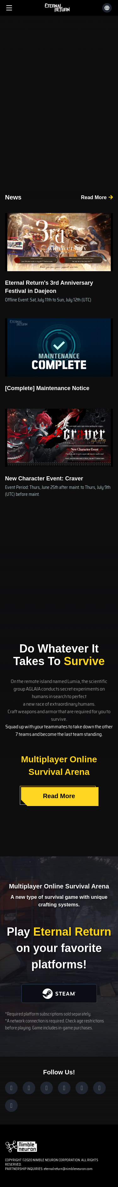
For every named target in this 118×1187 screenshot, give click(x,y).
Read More (94, 197)
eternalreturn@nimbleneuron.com (68, 1169)
